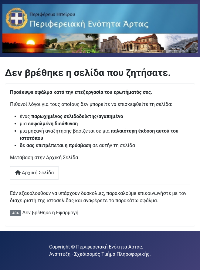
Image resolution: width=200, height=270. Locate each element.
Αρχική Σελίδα (34, 173)
